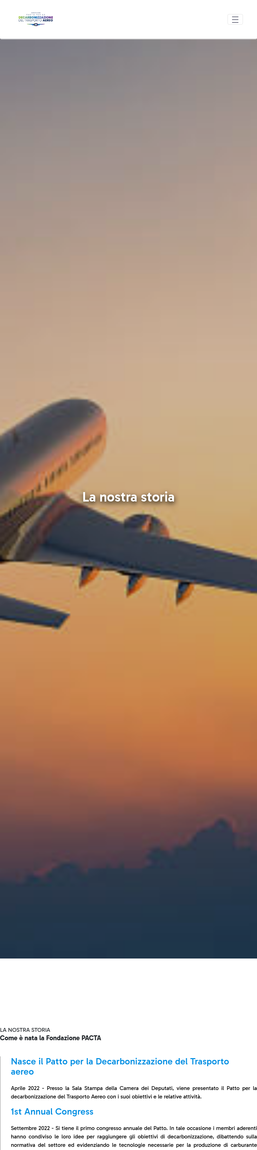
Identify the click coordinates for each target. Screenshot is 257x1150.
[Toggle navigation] (235, 19)
